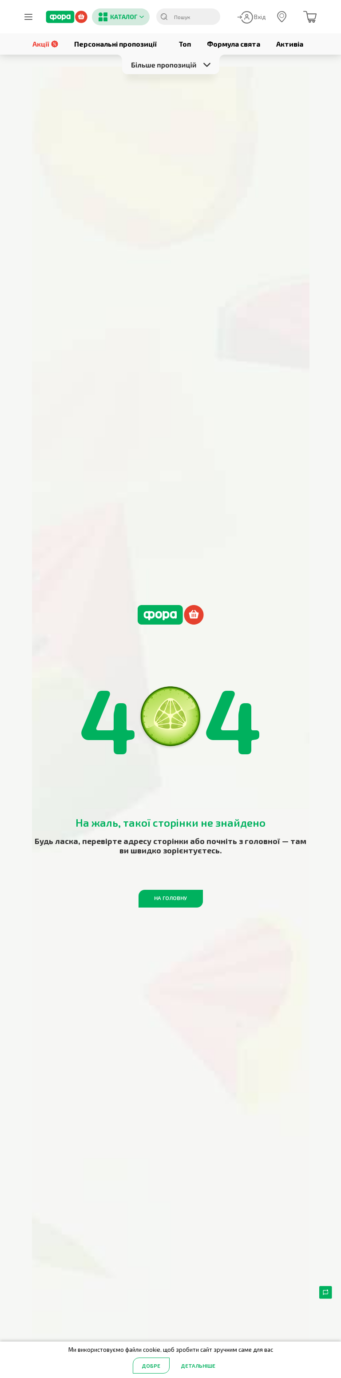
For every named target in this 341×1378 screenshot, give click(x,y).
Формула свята (233, 44)
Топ (184, 44)
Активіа (289, 44)
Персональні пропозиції (115, 44)
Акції (45, 44)
